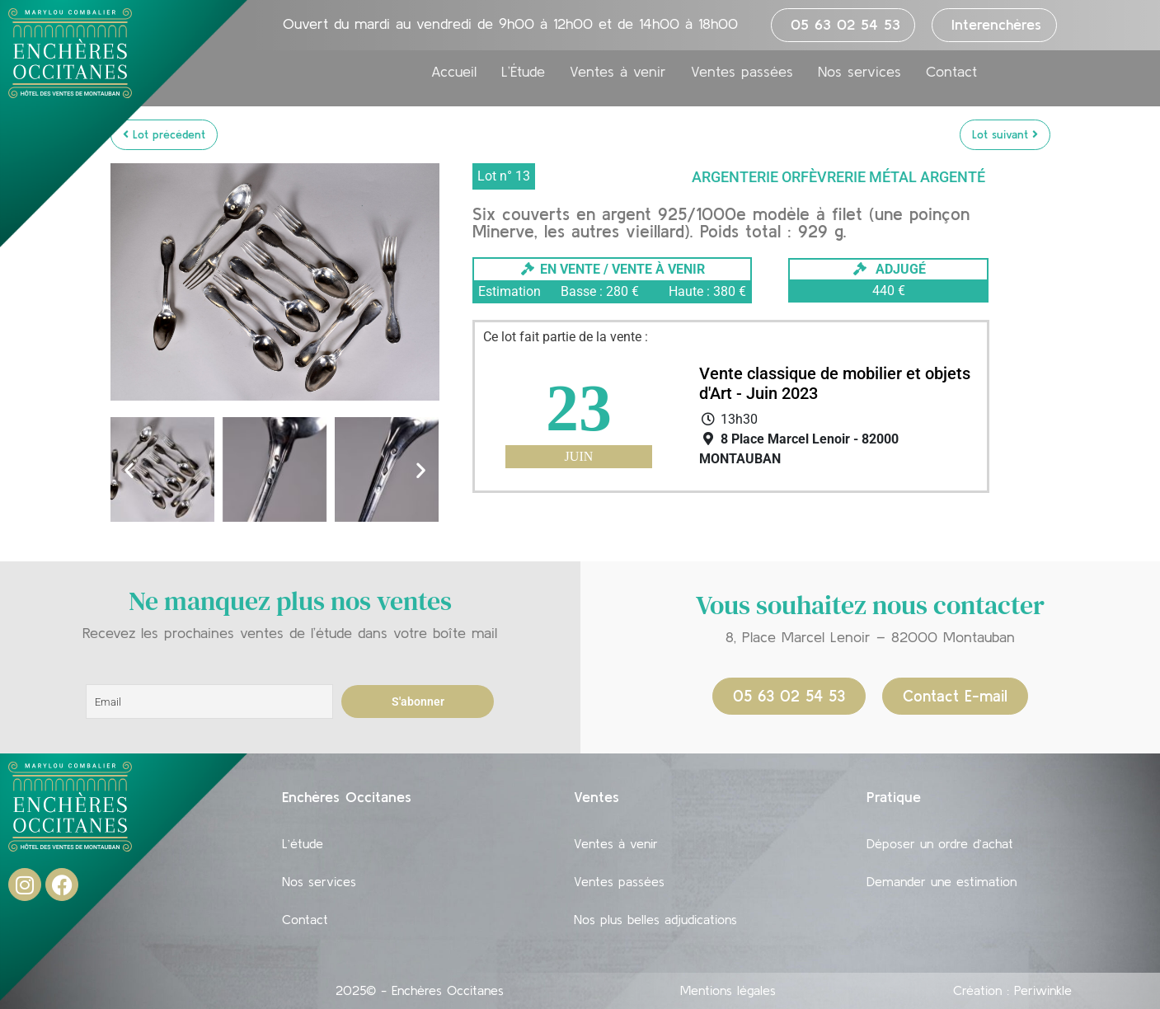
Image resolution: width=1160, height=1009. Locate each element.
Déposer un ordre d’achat (939, 843)
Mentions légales (728, 990)
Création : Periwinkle (1012, 990)
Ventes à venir (618, 71)
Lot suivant (1005, 134)
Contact (951, 71)
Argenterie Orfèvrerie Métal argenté (838, 176)
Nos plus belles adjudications (655, 919)
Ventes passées (742, 71)
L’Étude (523, 71)
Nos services (859, 71)
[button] (129, 469)
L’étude (302, 843)
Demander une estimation (941, 881)
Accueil (454, 71)
